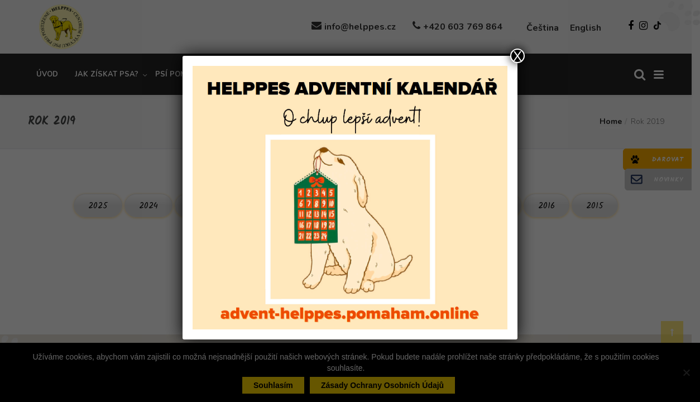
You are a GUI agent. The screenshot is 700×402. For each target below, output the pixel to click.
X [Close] (517, 56)
